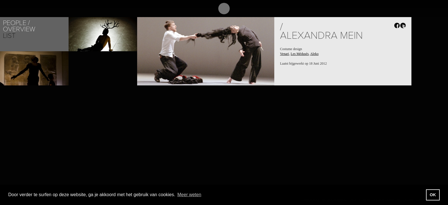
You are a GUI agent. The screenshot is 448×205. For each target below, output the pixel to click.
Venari (284, 54)
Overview (19, 29)
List (9, 36)
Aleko (314, 54)
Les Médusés (300, 54)
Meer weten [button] (189, 194)
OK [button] (433, 194)
